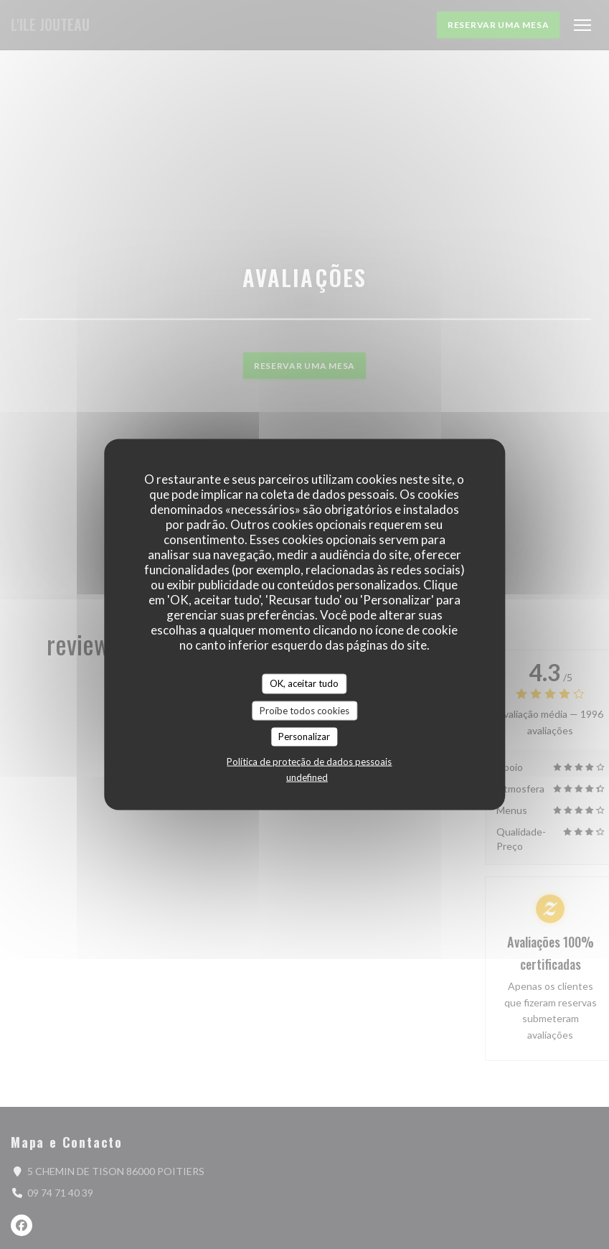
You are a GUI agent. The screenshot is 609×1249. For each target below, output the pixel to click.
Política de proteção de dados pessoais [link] (309, 761)
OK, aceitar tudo (304, 683)
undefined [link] (307, 776)
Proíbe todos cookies (304, 710)
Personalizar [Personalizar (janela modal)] (304, 736)
